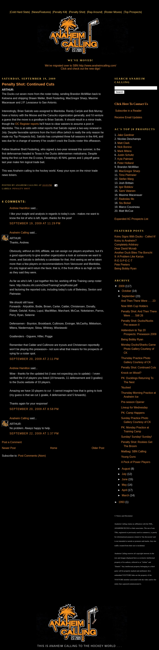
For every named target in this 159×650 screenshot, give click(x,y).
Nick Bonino (124, 146)
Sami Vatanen (127, 190)
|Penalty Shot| (77, 12)
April (125, 490)
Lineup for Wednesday (134, 407)
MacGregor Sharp (129, 171)
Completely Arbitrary (126, 244)
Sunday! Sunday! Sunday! (136, 436)
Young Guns (128, 456)
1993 (122, 502)
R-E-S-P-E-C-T (123, 260)
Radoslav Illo (126, 198)
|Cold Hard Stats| (20, 12)
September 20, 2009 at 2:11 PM (34, 358)
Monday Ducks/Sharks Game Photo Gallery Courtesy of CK (138, 348)
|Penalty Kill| (60, 12)
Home (53, 448)
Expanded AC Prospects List (131, 218)
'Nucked (126, 387)
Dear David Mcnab (125, 248)
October (127, 290)
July (124, 474)
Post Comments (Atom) (32, 455)
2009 (122, 286)
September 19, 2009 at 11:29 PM (35, 223)
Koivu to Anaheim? (125, 240)
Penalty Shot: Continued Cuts (28, 84)
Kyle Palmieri (125, 158)
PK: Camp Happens (133, 412)
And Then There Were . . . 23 (138, 300)
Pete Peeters (122, 264)
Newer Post (9, 448)
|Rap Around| (94, 12)
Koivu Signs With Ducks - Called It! (135, 236)
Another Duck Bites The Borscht (133, 252)
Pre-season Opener (132, 402)
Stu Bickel (125, 203)
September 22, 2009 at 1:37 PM (34, 433)
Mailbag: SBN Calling (133, 451)
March (126, 495)
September (129, 296)
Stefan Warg (126, 178)
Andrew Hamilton (20, 208)
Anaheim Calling (19, 232)
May (125, 484)
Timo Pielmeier (127, 175)
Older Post (98, 448)
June (125, 479)
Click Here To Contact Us (131, 104)
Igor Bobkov (126, 186)
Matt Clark (123, 143)
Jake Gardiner (125, 135)
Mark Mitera (124, 151)
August (126, 468)
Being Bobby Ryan (125, 268)
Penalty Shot (21, 188)
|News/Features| (41, 12)
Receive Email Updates (128, 117)
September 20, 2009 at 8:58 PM (34, 409)
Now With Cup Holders (134, 306)
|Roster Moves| (113, 12)
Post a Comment (12, 442)
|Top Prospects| (133, 12)
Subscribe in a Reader (128, 110)
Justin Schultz (125, 155)
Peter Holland (125, 163)
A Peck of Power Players (135, 462)
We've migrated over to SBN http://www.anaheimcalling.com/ (80, 65)
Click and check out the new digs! (80, 68)
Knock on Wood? (131, 372)
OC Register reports (27, 123)
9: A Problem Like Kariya (128, 256)
